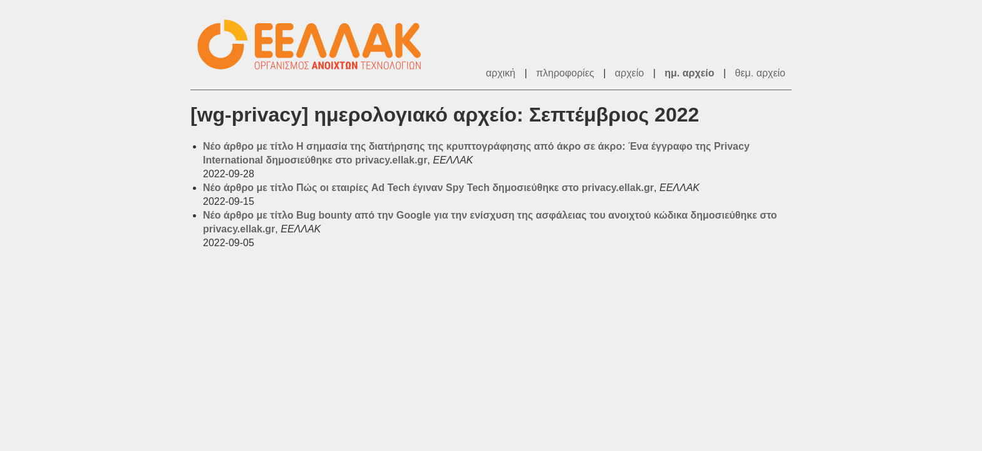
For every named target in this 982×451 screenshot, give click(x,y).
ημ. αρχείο (689, 73)
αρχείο (629, 73)
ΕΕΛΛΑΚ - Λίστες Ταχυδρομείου (315, 45)
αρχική (500, 73)
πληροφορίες (565, 73)
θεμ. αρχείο (760, 73)
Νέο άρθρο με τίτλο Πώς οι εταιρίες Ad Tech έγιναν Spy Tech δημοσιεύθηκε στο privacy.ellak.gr (428, 187)
